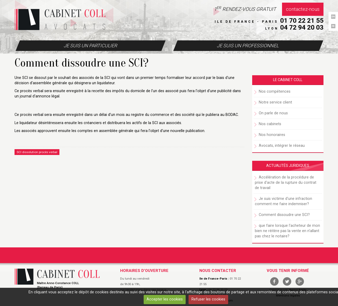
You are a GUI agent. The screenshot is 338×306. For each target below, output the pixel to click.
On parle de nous (273, 113)
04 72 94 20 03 (301, 27)
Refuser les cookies (208, 299)
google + (299, 281)
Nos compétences (274, 91)
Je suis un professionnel (248, 45)
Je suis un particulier (90, 45)
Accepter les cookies (165, 299)
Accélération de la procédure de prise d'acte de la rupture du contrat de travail (285, 182)
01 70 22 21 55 (301, 20)
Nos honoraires (272, 135)
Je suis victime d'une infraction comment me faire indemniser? (283, 201)
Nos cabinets (270, 124)
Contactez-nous (303, 9)
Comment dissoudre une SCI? (284, 215)
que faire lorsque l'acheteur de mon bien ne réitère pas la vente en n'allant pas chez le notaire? (287, 230)
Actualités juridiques (287, 165)
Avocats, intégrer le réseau (282, 145)
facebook (274, 281)
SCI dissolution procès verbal (37, 152)
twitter (287, 281)
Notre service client (275, 102)
